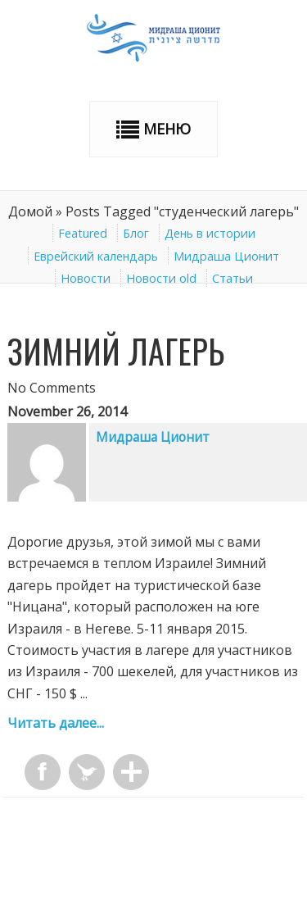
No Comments (51, 388)
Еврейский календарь (96, 256)
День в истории (210, 233)
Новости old (161, 278)
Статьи (232, 278)
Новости (86, 278)
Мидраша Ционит (226, 256)
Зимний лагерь (115, 350)
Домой (30, 211)
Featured (82, 233)
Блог (136, 233)
